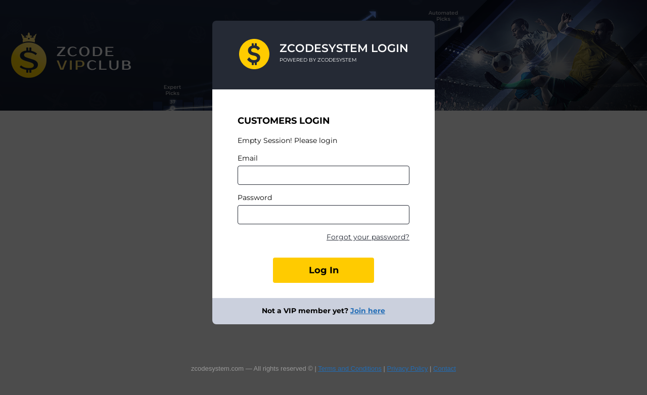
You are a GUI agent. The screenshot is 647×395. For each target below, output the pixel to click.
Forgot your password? (368, 236)
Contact (444, 368)
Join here (367, 310)
